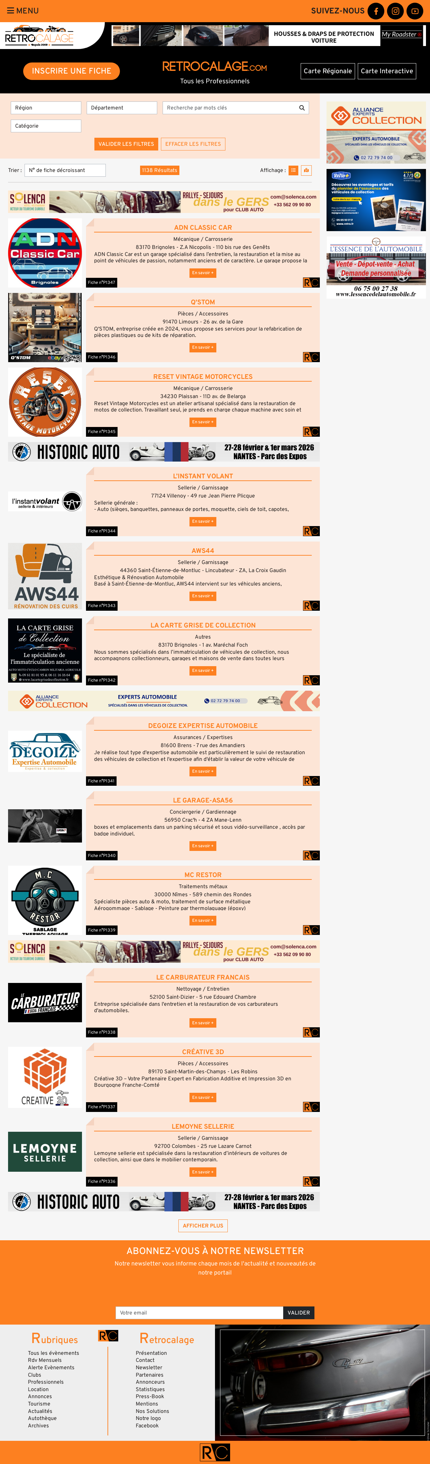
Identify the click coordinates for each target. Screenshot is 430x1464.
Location (38, 1389)
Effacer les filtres (193, 144)
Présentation (151, 1353)
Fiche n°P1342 (102, 680)
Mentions (147, 1404)
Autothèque (42, 1418)
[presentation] (206, 1291)
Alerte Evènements (51, 1367)
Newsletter (149, 1367)
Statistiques (150, 1389)
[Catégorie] (46, 126)
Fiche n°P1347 (101, 282)
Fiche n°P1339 (102, 930)
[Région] (46, 107)
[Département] (122, 107)
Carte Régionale (328, 71)
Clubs (34, 1375)
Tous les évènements (53, 1353)
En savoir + (203, 273)
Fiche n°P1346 (102, 357)
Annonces (40, 1396)
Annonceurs (150, 1382)
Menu (23, 10)
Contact (145, 1360)
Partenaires (150, 1375)
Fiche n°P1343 (102, 606)
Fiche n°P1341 (101, 781)
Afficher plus (203, 1226)
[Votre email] (200, 1312)
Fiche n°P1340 (102, 856)
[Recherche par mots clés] (229, 107)
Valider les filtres (126, 144)
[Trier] (65, 170)
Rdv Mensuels (45, 1360)
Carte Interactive (387, 71)
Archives (38, 1425)
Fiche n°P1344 (102, 531)
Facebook (147, 1425)
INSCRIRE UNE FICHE (72, 71)
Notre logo (148, 1418)
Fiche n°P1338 (102, 1032)
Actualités (40, 1411)
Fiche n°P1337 (101, 1107)
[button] (45, 253)
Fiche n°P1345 (102, 432)
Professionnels (46, 1382)
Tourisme (39, 1404)
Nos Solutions (152, 1411)
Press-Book (150, 1396)
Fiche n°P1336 (102, 1181)
